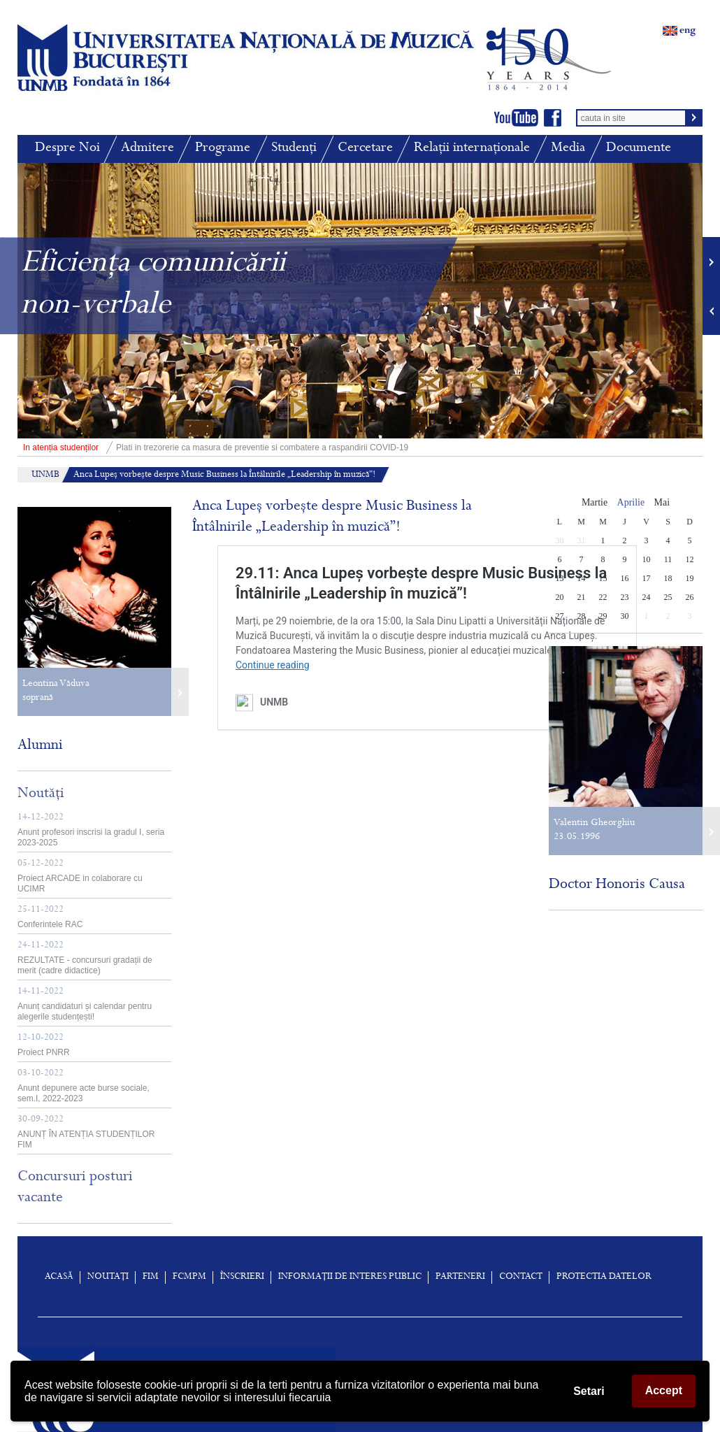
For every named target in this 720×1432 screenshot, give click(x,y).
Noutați (108, 1277)
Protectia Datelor (603, 1277)
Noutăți (40, 794)
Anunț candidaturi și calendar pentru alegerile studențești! (84, 1004)
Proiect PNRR (43, 1045)
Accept (663, 1390)
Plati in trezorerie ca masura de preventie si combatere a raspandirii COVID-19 (212, 447)
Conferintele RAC (49, 917)
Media (568, 148)
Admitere (147, 148)
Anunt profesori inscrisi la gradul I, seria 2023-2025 (90, 830)
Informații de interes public (350, 1277)
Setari (588, 1391)
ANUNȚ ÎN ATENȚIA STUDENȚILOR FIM (85, 1132)
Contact (520, 1277)
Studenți (294, 148)
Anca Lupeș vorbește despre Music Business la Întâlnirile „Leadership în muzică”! (224, 475)
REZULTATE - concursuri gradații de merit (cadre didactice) (84, 958)
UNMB (45, 475)
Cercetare (365, 148)
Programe (222, 148)
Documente (638, 148)
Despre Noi (67, 148)
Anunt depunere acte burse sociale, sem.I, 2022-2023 (83, 1086)
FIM (151, 1277)
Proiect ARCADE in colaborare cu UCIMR (80, 876)
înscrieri (242, 1277)
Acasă (59, 1277)
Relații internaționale (472, 148)
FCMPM (189, 1277)
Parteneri (460, 1277)
